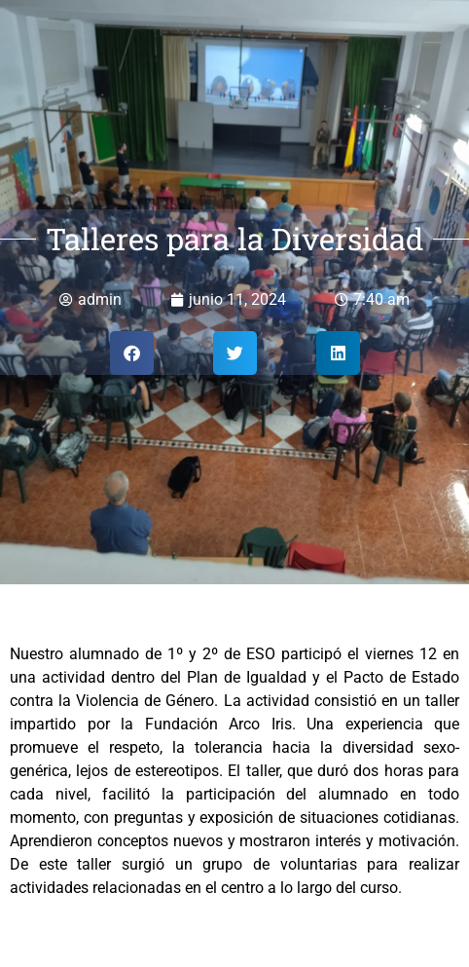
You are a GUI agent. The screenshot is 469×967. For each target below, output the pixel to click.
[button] (132, 353)
